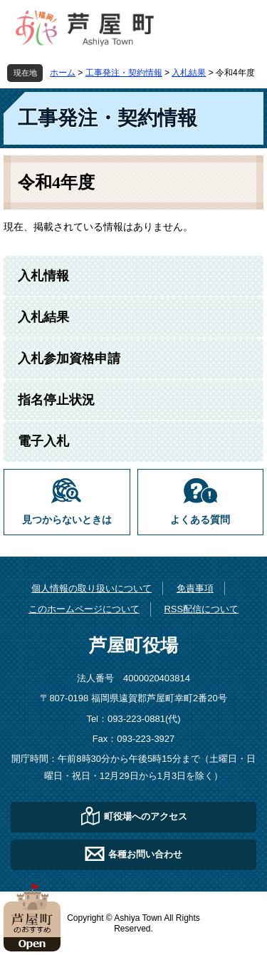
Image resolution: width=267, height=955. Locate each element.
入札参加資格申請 (69, 358)
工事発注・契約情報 (123, 73)
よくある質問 (200, 520)
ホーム (62, 73)
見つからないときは (67, 520)
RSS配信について (201, 609)
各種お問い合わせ (145, 854)
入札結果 (189, 73)
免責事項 (195, 588)
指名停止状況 (56, 400)
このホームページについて (84, 609)
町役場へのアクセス (145, 816)
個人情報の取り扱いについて (91, 588)
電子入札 (43, 441)
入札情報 (43, 276)
